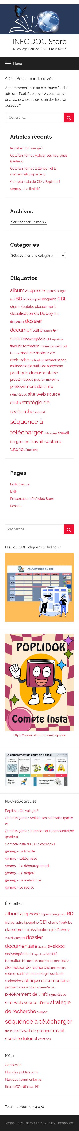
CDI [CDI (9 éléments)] (61, 298)
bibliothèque (19, 484)
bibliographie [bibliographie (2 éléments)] (32, 299)
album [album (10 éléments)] (17, 290)
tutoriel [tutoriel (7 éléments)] (17, 449)
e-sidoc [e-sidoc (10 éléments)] (56, 946)
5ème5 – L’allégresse (21, 858)
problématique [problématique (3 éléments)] (21, 380)
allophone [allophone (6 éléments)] (35, 290)
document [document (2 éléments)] (17, 321)
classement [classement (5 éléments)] (45, 306)
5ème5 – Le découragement (27, 866)
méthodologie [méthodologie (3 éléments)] (21, 366)
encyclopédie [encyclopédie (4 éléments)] (34, 339)
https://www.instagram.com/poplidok (39, 735)
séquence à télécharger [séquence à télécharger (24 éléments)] (38, 1021)
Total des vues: (17, 1107)
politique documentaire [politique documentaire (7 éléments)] (34, 372)
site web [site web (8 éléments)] (37, 394)
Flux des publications (21, 1072)
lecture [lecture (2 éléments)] (15, 353)
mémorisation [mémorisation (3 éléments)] (55, 360)
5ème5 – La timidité (25, 189)
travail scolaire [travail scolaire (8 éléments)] (45, 441)
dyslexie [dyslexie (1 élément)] (47, 330)
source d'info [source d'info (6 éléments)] (36, 1002)
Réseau (16, 506)
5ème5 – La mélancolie (23, 880)
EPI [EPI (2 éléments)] (48, 339)
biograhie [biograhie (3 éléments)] (49, 299)
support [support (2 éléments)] (40, 412)
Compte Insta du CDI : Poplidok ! (35, 182)
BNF (13, 491)
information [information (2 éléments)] (48, 346)
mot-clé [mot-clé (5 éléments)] (28, 352)
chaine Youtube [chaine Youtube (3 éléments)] (22, 307)
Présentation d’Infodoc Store (32, 499)
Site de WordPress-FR (22, 1087)
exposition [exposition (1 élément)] (57, 339)
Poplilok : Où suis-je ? (26, 148)
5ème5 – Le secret (19, 887)
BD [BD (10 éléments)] (19, 298)
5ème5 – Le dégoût (20, 873)
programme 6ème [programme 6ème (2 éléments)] (46, 379)
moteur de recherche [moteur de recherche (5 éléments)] (30, 967)
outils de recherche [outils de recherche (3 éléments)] (48, 366)
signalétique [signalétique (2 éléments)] (18, 394)
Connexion (13, 1065)
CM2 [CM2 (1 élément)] (56, 314)
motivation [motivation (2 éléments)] (37, 360)
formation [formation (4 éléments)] (31, 346)
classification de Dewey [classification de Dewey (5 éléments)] (31, 313)
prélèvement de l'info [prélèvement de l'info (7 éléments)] (31, 386)
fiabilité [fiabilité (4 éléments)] (16, 346)
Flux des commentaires (23, 1079)
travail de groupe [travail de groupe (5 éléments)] (35, 1030)
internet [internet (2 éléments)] (61, 346)
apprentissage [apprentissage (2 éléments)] (56, 291)
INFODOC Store (39, 41)
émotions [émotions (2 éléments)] (31, 449)
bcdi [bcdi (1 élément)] (12, 299)
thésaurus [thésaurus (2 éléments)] (50, 433)
